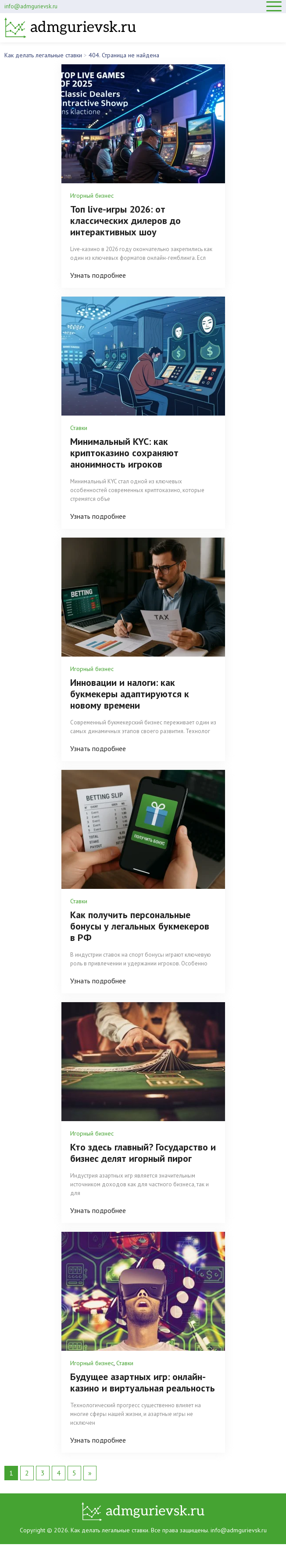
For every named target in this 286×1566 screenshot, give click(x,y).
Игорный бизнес (92, 195)
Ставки (78, 428)
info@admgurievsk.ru (30, 6)
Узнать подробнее (98, 275)
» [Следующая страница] (90, 1472)
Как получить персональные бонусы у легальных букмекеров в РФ (139, 926)
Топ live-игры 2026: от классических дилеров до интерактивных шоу (125, 220)
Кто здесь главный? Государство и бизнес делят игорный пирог (143, 1152)
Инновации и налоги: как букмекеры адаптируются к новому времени (129, 693)
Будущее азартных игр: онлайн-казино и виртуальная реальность (142, 1382)
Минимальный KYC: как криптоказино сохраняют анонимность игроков (124, 452)
